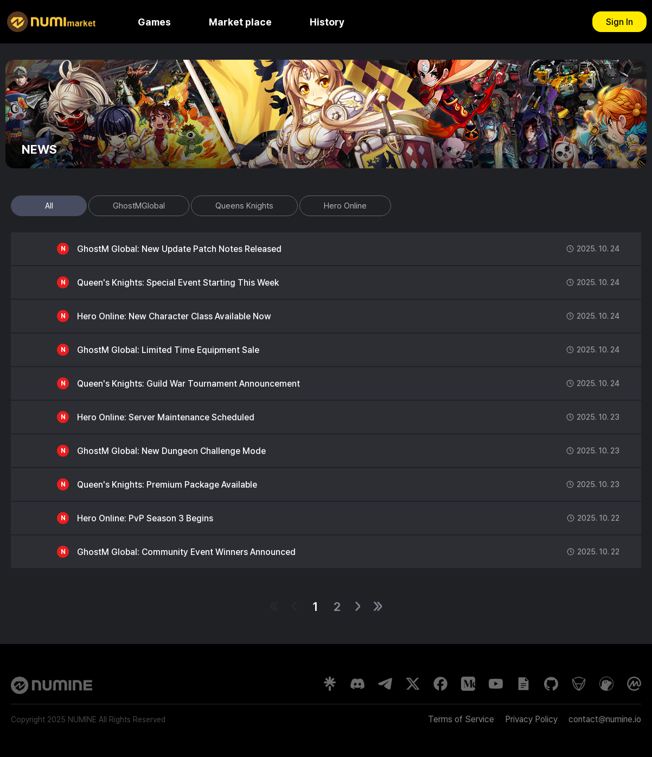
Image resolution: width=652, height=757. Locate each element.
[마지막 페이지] (378, 606)
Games (154, 22)
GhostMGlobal (139, 206)
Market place (240, 22)
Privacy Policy (531, 719)
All (49, 206)
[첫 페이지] (274, 606)
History (327, 22)
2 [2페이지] (337, 607)
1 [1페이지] (315, 607)
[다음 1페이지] (358, 606)
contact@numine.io (604, 719)
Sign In (619, 22)
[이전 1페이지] (294, 606)
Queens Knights (244, 206)
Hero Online (345, 206)
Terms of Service (461, 719)
